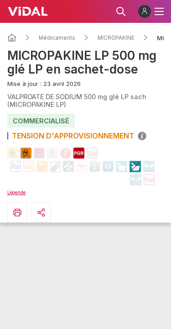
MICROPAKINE (116, 38)
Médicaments (57, 38)
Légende (16, 192)
